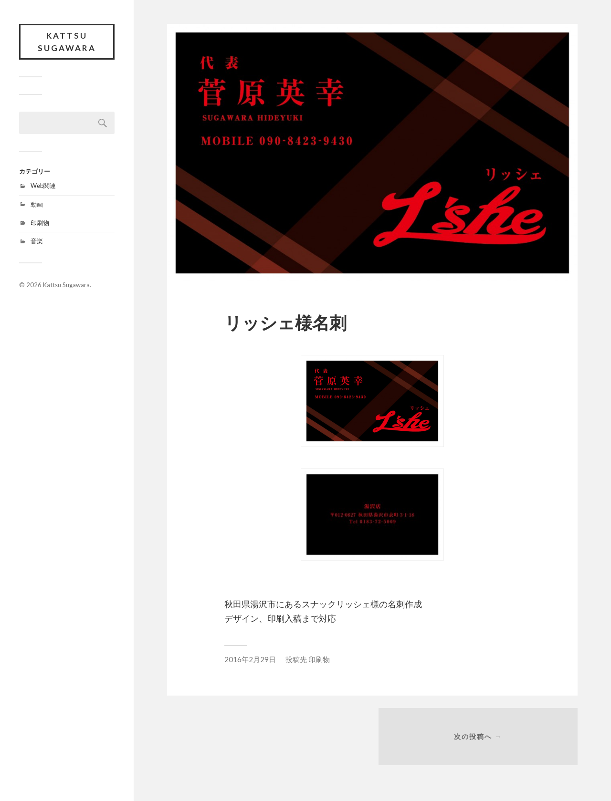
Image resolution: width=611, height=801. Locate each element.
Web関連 (43, 185)
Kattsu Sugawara (67, 42)
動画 (37, 204)
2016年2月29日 (250, 659)
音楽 (37, 241)
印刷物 (40, 223)
